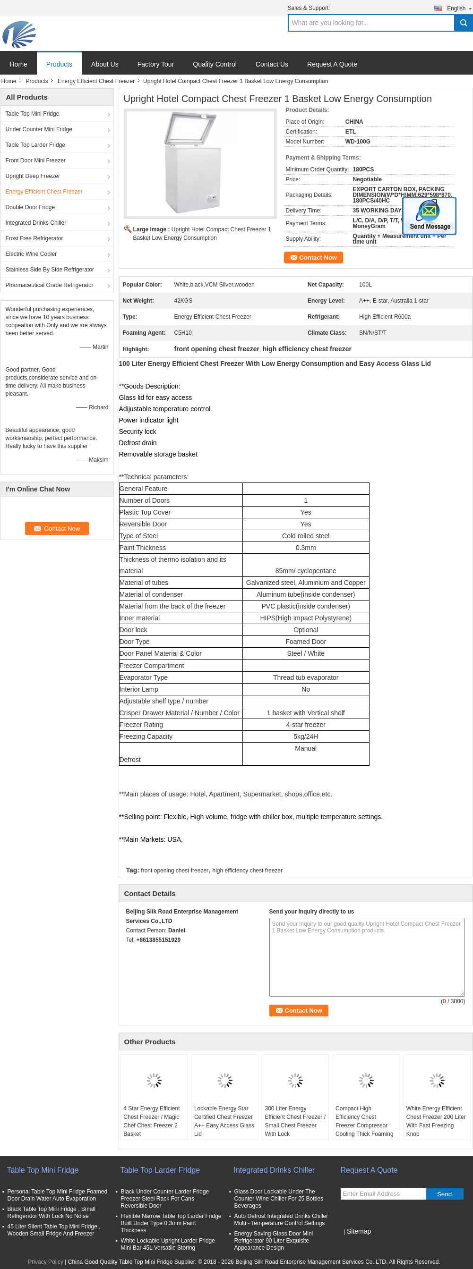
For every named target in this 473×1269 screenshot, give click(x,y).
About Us (105, 64)
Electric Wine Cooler (31, 254)
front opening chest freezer (174, 870)
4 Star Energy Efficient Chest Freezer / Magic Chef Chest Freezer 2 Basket (151, 1121)
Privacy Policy (45, 1262)
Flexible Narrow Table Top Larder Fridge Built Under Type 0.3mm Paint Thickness (171, 1223)
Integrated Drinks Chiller (36, 223)
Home (18, 64)
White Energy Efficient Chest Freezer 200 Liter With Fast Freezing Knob (436, 1121)
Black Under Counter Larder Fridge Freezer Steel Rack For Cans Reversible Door (165, 1198)
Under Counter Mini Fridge (39, 129)
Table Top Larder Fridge (36, 145)
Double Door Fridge (30, 207)
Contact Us (272, 64)
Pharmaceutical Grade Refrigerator (50, 285)
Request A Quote (332, 64)
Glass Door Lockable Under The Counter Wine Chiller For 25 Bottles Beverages (279, 1198)
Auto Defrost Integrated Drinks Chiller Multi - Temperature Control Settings (281, 1220)
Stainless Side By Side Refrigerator (50, 269)
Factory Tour (156, 64)
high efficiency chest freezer (247, 870)
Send (444, 1194)
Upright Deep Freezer (33, 176)
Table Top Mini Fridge (33, 113)
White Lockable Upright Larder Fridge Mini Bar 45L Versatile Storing (168, 1244)
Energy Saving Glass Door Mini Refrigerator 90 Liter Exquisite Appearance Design (273, 1240)
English (460, 8)
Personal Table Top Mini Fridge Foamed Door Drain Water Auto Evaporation (58, 1195)
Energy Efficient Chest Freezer (96, 81)
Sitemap (359, 1231)
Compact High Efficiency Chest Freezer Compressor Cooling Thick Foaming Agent (364, 1125)
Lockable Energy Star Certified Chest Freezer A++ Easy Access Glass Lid (224, 1121)
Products (59, 64)
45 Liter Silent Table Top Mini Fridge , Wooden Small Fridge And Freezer (54, 1230)
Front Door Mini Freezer (36, 160)
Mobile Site (357, 1243)
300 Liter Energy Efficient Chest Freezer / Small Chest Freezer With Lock (295, 1121)
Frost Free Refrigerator (34, 238)
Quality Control (215, 64)
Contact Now (318, 257)
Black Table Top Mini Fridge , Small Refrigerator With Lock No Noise (51, 1212)
